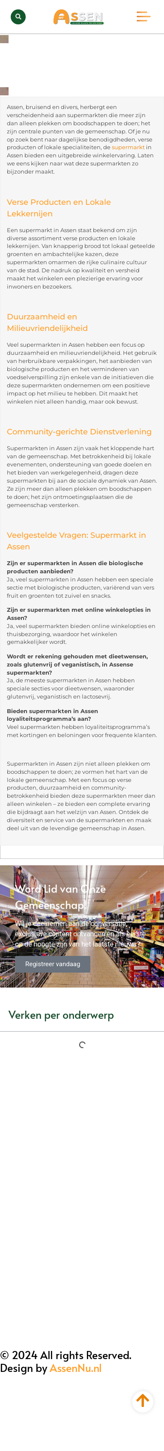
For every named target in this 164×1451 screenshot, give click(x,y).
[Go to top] (142, 1400)
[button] (18, 16)
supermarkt (128, 147)
